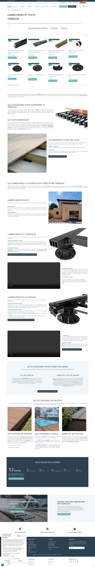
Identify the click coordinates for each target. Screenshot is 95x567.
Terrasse (22, 6)
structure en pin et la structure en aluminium (74, 187)
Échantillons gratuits (32, 544)
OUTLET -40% (83, 2)
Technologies (45, 6)
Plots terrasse (54, 28)
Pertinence (10, 35)
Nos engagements (51, 542)
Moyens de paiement (32, 547)
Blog (70, 2)
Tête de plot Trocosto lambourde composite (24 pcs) (55, 75)
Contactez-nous (31, 541)
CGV (29, 550)
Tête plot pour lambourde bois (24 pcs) (36, 74)
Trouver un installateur (32, 546)
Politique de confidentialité (53, 547)
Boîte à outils (75, 2)
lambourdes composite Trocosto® (16, 241)
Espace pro (50, 549)
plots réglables (46, 122)
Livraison (29, 549)
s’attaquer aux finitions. (32, 403)
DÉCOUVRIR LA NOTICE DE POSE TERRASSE (47, 391)
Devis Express (30, 542)
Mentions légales (51, 546)
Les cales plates (51, 151)
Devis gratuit (63, 6)
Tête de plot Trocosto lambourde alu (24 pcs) (77, 75)
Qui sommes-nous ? (64, 2)
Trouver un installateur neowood (17, 511)
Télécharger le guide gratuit (64, 514)
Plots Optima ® (31, 564)
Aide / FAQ (50, 561)
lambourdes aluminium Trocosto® (16, 304)
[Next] (86, 35)
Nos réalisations (51, 544)
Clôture (36, 6)
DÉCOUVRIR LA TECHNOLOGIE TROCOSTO (72, 349)
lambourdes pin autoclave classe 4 (15, 209)
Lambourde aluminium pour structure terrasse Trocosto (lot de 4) (16, 51)
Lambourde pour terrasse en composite (37, 28)
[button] (9, 25)
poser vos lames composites (47, 369)
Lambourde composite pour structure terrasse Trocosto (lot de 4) (36, 51)
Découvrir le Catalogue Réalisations (16, 478)
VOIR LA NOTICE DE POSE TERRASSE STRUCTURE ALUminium (21, 320)
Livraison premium (40, 0)
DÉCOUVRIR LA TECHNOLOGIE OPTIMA (57, 156)
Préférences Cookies (32, 552)
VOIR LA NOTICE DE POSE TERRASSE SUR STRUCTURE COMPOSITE (22, 254)
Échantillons (72, 6)
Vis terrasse (64, 28)
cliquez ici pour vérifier (58, 554)
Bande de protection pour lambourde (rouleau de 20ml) (77, 51)
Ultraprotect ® (31, 561)
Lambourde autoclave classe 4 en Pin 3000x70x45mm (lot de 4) (56, 51)
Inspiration (54, 6)
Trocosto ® (30, 562)
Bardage (29, 6)
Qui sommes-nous (51, 541)
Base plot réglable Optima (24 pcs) (15, 74)
